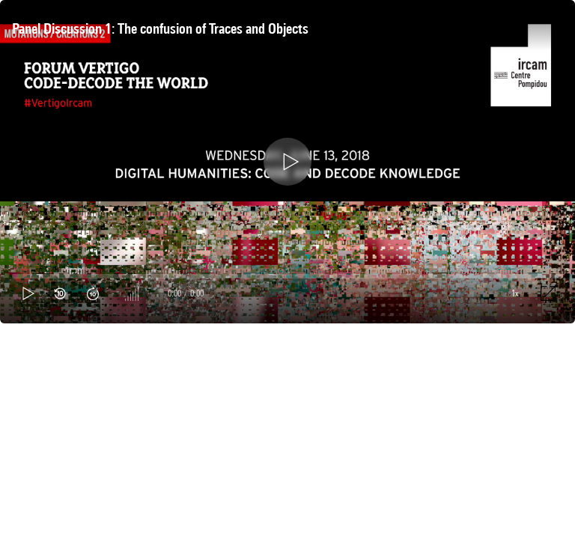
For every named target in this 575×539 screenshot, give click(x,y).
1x (515, 293)
